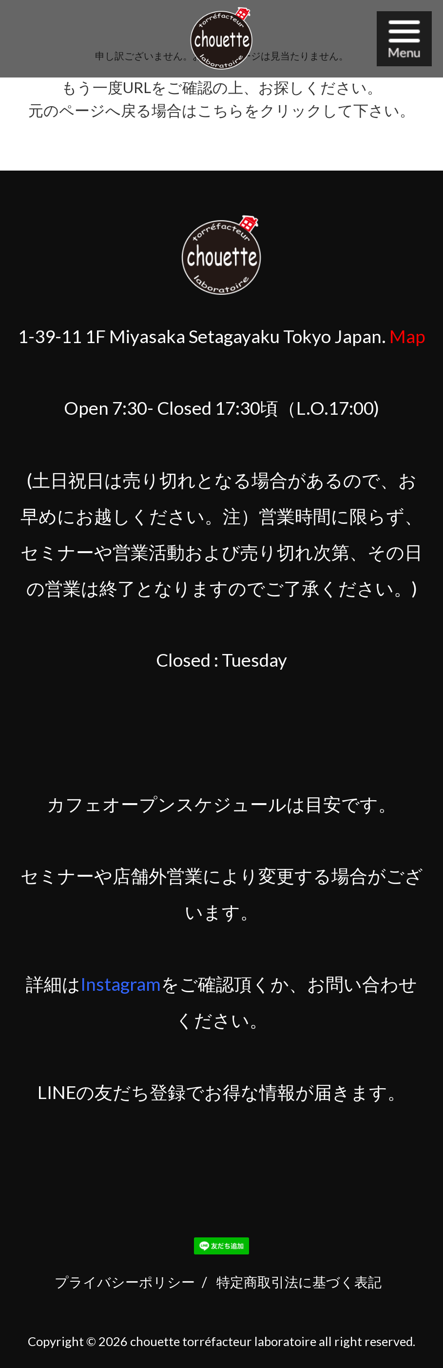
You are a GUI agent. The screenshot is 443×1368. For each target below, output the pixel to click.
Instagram (120, 984)
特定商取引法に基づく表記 (299, 1281)
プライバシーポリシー (125, 1281)
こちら (220, 110)
